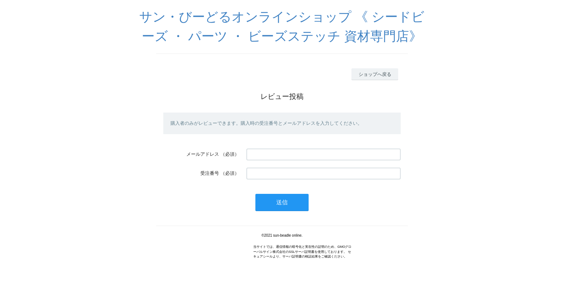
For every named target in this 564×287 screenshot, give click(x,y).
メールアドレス (202, 154)
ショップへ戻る (375, 74)
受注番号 (209, 173)
